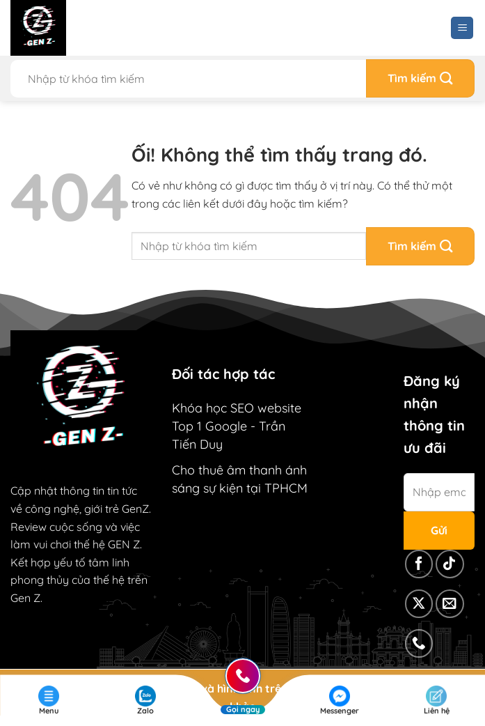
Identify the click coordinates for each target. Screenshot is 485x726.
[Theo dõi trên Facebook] (419, 564)
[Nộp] (420, 78)
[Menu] (462, 28)
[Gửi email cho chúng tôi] (450, 603)
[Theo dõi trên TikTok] (450, 564)
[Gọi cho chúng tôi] (419, 643)
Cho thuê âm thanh (227, 470)
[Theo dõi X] (419, 603)
